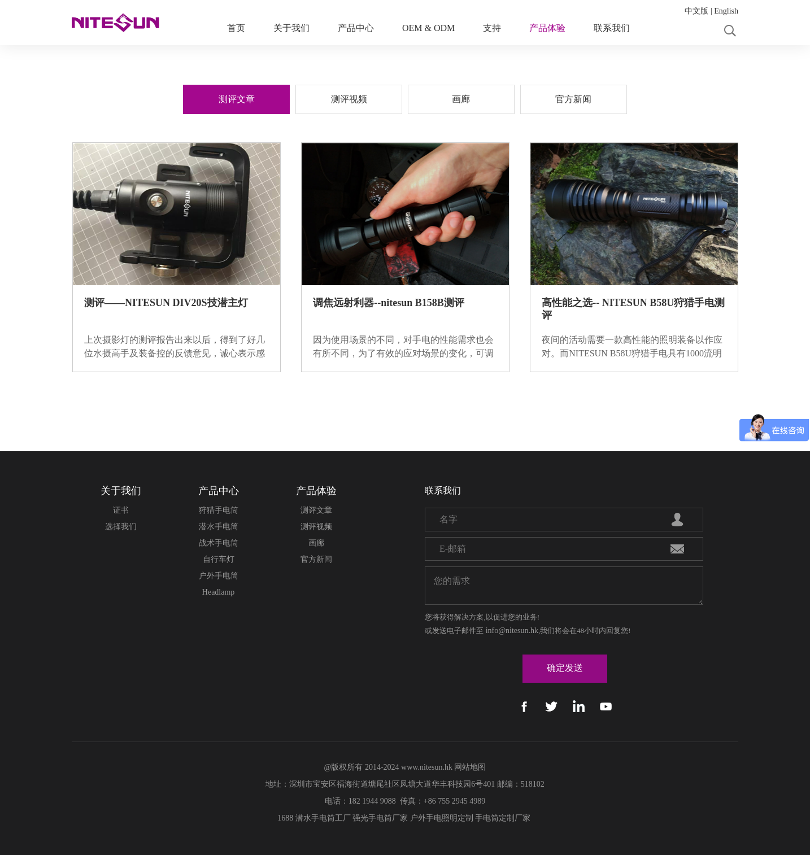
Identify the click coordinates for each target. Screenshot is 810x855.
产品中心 (356, 28)
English (726, 11)
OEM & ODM (428, 28)
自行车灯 (218, 559)
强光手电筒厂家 (380, 818)
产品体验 (547, 28)
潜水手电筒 (218, 526)
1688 (285, 818)
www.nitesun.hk (426, 767)
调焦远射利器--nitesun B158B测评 (388, 302)
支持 (492, 28)
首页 (236, 28)
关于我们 (291, 28)
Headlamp (218, 592)
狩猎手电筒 (218, 510)
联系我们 (612, 28)
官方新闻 (316, 559)
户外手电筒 (218, 576)
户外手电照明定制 (441, 818)
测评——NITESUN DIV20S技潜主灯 (166, 302)
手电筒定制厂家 (502, 818)
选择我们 (121, 526)
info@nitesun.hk (512, 630)
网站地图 (470, 767)
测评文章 (316, 510)
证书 (121, 510)
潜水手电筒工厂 (323, 818)
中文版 (696, 11)
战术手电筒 (218, 543)
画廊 (316, 543)
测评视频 (316, 526)
